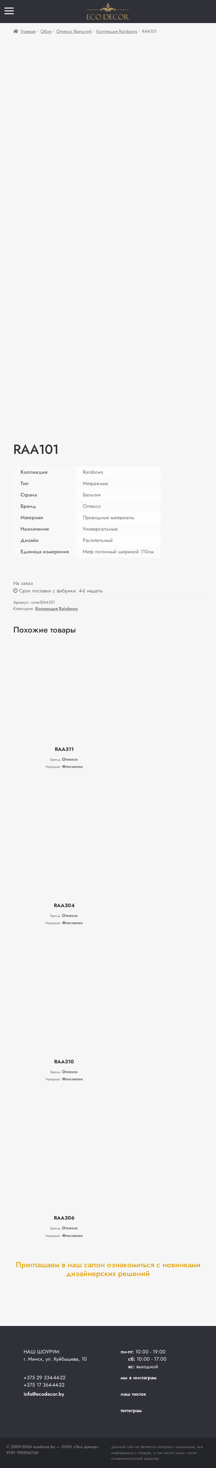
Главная (28, 31)
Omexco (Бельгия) (74, 31)
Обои (46, 31)
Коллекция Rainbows (116, 31)
